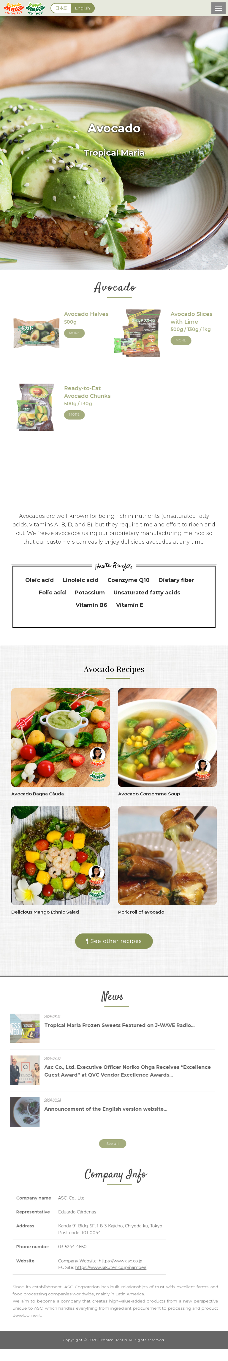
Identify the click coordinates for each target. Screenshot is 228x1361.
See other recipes (114, 941)
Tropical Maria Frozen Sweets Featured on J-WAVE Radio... (115, 1025)
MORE (78, 333)
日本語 (61, 8)
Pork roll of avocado (141, 912)
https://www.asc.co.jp (125, 1261)
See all (108, 1143)
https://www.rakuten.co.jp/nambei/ (115, 1267)
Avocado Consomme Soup (149, 794)
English (82, 8)
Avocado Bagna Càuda (37, 794)
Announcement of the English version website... (101, 1109)
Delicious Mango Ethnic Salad (45, 912)
